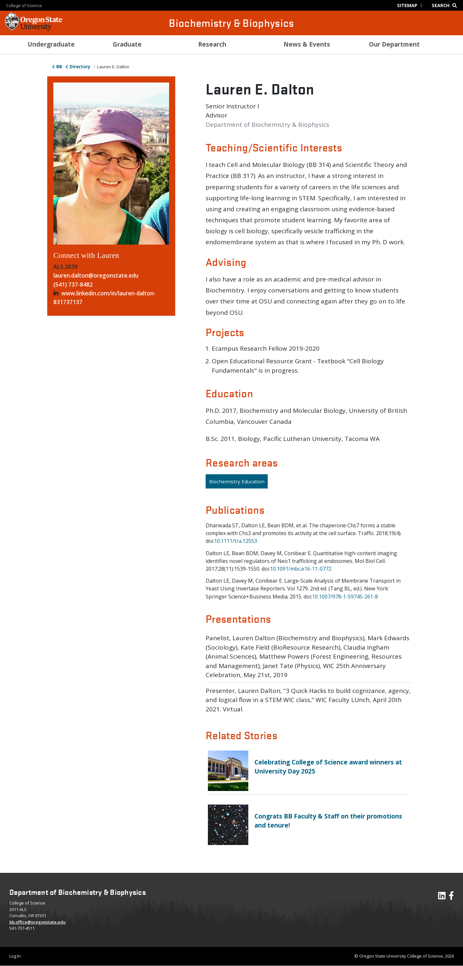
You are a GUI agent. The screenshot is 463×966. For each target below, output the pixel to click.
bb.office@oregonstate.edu (37, 922)
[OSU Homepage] (33, 29)
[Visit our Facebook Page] (451, 897)
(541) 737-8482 (73, 284)
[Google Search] (445, 5)
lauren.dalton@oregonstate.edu (95, 275)
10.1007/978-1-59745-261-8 (345, 596)
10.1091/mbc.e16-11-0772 (300, 568)
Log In (15, 956)
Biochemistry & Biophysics (231, 23)
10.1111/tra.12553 (235, 540)
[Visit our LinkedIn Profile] (442, 897)
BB (59, 67)
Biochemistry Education (236, 481)
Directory (80, 67)
